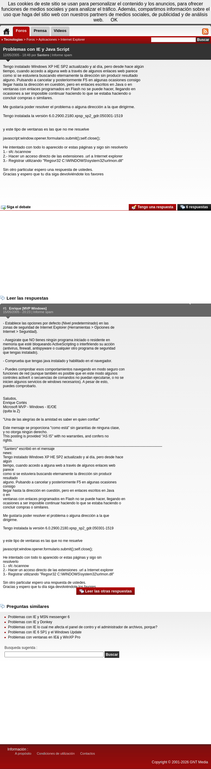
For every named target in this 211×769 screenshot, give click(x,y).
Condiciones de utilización (56, 753)
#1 (5, 308)
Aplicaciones (47, 39)
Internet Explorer (72, 39)
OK (114, 19)
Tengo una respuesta (152, 207)
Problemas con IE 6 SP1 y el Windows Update (45, 632)
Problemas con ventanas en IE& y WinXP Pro (44, 637)
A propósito (23, 753)
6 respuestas (194, 207)
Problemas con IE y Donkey (30, 622)
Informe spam (62, 55)
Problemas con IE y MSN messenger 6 (39, 617)
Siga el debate (16, 207)
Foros (31, 39)
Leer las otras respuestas (105, 591)
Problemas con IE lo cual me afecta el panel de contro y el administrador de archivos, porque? (82, 627)
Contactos (87, 753)
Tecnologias (13, 39)
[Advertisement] (105, 188)
